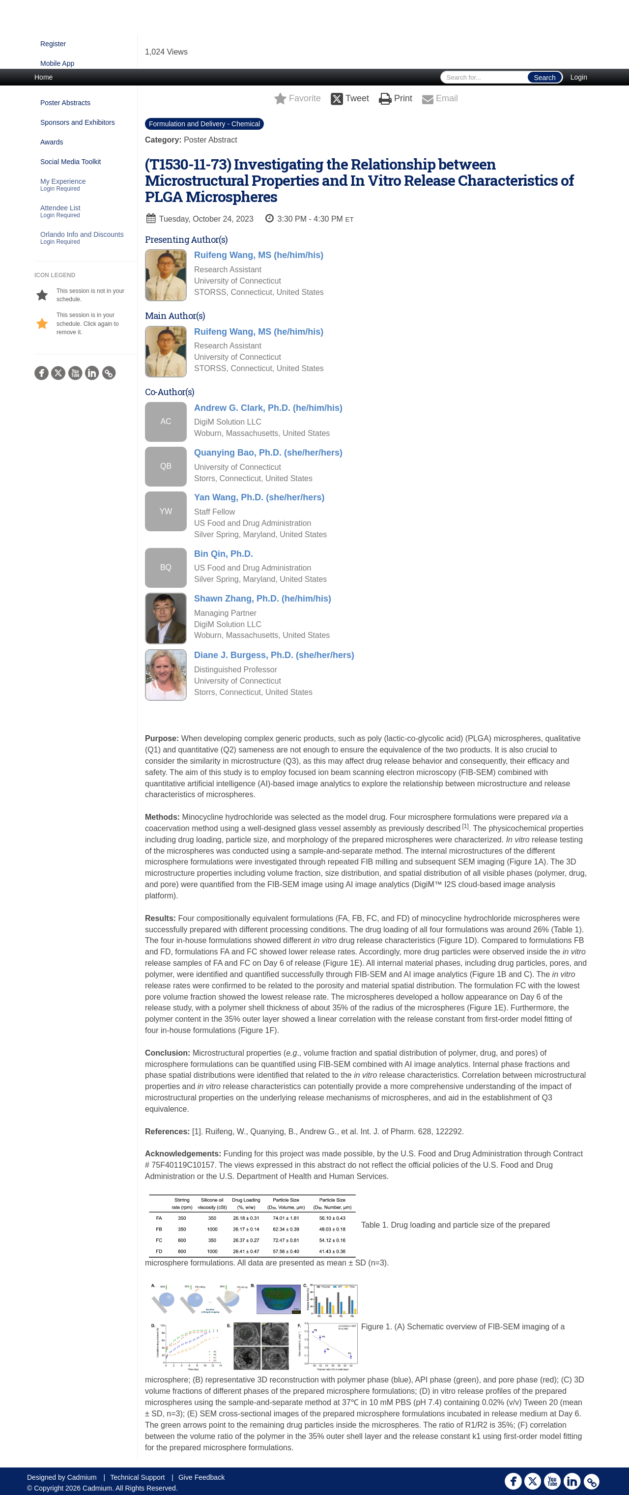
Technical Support (137, 1477)
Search (544, 78)
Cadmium (82, 1477)
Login (579, 77)
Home (43, 77)
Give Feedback (201, 1477)
